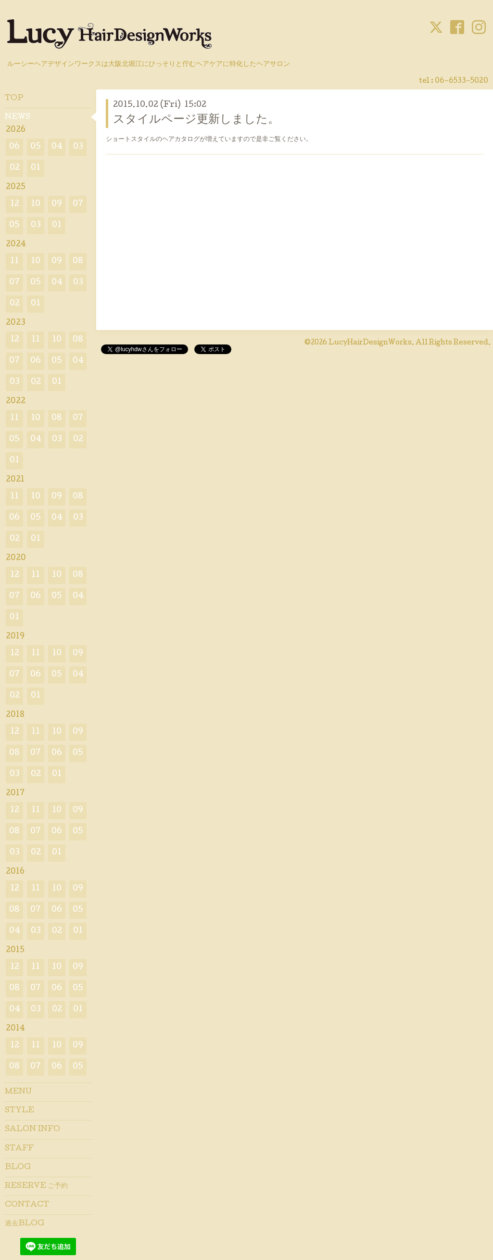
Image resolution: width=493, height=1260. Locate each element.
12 (14, 204)
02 (15, 168)
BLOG (18, 1167)
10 (35, 204)
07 (78, 204)
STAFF (19, 1149)
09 (56, 204)
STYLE (19, 1111)
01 (35, 168)
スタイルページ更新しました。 (196, 120)
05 (35, 147)
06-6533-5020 (461, 81)
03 (78, 147)
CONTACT (27, 1205)
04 (57, 147)
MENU (18, 1092)
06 (14, 147)
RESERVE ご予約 (36, 1186)
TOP (14, 98)
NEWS (17, 117)
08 (78, 261)
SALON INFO (32, 1129)
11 (14, 261)
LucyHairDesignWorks (370, 343)
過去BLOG (24, 1224)
